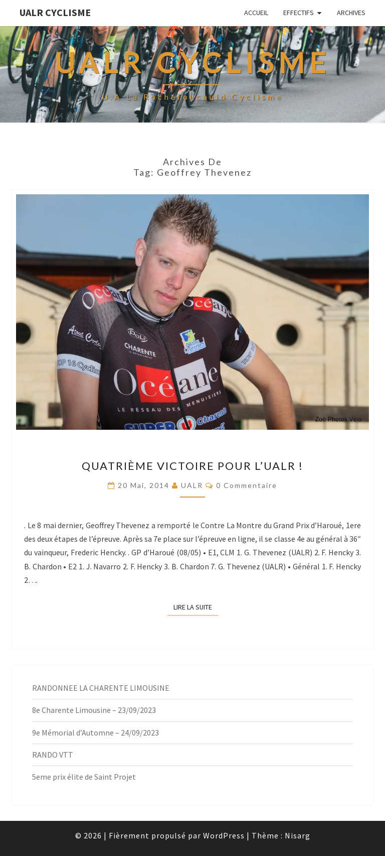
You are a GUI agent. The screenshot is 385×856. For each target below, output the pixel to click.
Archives (351, 12)
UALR (192, 485)
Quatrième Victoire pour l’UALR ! (192, 465)
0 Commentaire (246, 485)
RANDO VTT (52, 755)
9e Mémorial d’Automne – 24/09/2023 (95, 732)
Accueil (256, 12)
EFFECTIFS (298, 12)
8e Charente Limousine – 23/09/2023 (94, 710)
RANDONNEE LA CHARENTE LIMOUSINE (100, 688)
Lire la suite (195, 606)
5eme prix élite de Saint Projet (84, 777)
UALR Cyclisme (55, 12)
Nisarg (297, 835)
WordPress (224, 835)
